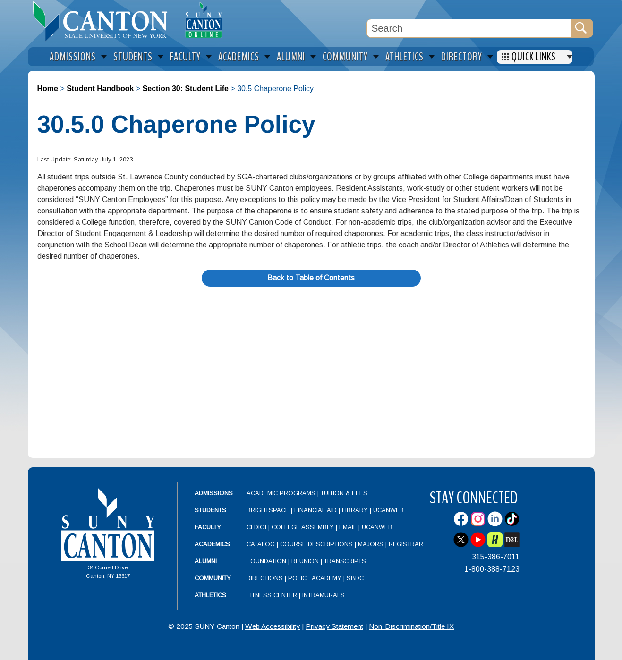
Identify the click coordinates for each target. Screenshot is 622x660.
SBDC (355, 578)
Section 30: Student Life (186, 89)
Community (213, 578)
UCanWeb (388, 510)
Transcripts (345, 561)
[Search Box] (468, 28)
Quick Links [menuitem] (533, 57)
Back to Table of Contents (311, 278)
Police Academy (314, 578)
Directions (265, 578)
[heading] (104, 21)
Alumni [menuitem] (291, 57)
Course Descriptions (316, 544)
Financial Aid (315, 510)
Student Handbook (100, 89)
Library (355, 510)
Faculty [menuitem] (185, 57)
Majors (370, 544)
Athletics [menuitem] (404, 57)
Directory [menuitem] (461, 57)
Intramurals (323, 595)
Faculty (208, 527)
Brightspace (268, 510)
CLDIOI (256, 527)
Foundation (266, 561)
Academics (212, 544)
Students (210, 510)
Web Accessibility (272, 626)
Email (348, 527)
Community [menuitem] (345, 57)
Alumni (206, 561)
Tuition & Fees (344, 493)
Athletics (210, 595)
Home (47, 89)
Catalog (261, 544)
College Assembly (303, 527)
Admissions (214, 493)
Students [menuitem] (133, 57)
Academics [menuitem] (238, 57)
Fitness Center (272, 595)
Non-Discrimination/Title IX (411, 626)
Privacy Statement (334, 626)
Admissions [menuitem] (73, 57)
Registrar (406, 544)
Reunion (305, 561)
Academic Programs (282, 493)
